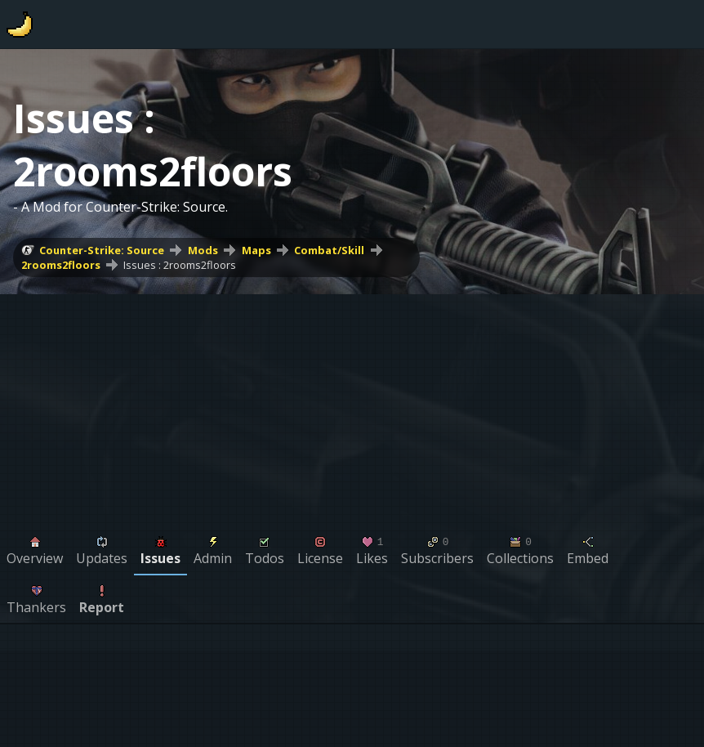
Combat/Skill (329, 250)
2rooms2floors (60, 264)
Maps (256, 250)
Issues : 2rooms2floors (179, 264)
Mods (203, 250)
